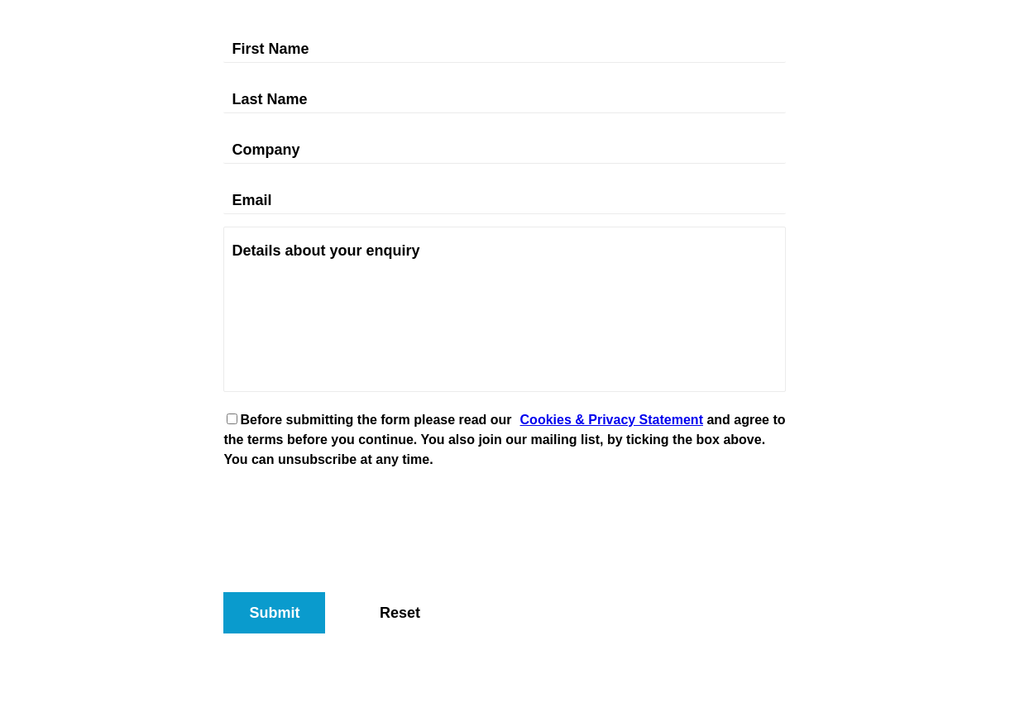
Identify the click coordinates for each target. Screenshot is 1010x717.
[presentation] (349, 514)
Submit (274, 613)
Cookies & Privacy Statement (611, 420)
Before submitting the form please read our (375, 420)
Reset (400, 613)
